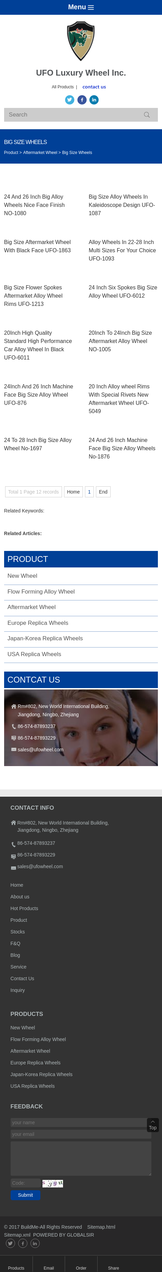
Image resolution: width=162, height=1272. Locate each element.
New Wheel (22, 576)
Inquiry (18, 990)
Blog (15, 955)
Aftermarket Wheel (32, 607)
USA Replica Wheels (34, 654)
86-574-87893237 (37, 726)
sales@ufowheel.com (40, 749)
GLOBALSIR (80, 1235)
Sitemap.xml (17, 1235)
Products (16, 1268)
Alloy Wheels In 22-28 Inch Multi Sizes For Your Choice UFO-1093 (122, 250)
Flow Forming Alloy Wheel (41, 591)
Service (19, 967)
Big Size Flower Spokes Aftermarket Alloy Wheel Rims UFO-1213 (33, 296)
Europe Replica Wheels (38, 623)
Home (73, 492)
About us (20, 896)
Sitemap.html (102, 1227)
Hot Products (24, 908)
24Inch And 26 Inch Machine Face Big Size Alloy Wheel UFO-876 (38, 395)
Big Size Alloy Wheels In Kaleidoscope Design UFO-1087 (122, 205)
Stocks (18, 931)
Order (81, 1268)
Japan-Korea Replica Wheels (45, 638)
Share (113, 1268)
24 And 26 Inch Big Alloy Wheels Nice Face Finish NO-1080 (34, 205)
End (103, 492)
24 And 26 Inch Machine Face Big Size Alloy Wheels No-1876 (122, 448)
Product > (13, 152)
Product (19, 920)
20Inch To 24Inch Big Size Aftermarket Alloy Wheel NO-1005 (120, 341)
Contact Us (22, 978)
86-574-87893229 (37, 738)
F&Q (16, 943)
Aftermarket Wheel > (42, 152)
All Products (63, 87)
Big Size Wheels (77, 152)
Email (48, 1268)
